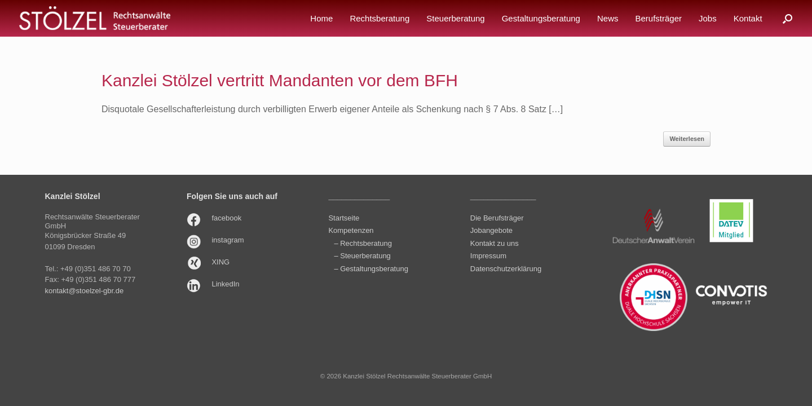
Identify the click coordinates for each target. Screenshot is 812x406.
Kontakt (748, 18)
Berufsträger (658, 18)
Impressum (488, 255)
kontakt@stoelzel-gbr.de (84, 290)
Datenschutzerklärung (505, 268)
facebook (226, 218)
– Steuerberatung (362, 255)
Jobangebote (491, 230)
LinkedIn (225, 284)
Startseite (343, 218)
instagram (227, 240)
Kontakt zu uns (494, 243)
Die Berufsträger (497, 218)
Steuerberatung (455, 18)
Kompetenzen (350, 230)
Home (321, 18)
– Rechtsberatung (363, 243)
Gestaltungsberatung (541, 18)
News (608, 18)
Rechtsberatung (379, 18)
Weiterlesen (686, 138)
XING (220, 262)
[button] (787, 18)
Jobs (708, 18)
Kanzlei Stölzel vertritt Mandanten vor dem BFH (280, 80)
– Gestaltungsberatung (371, 268)
